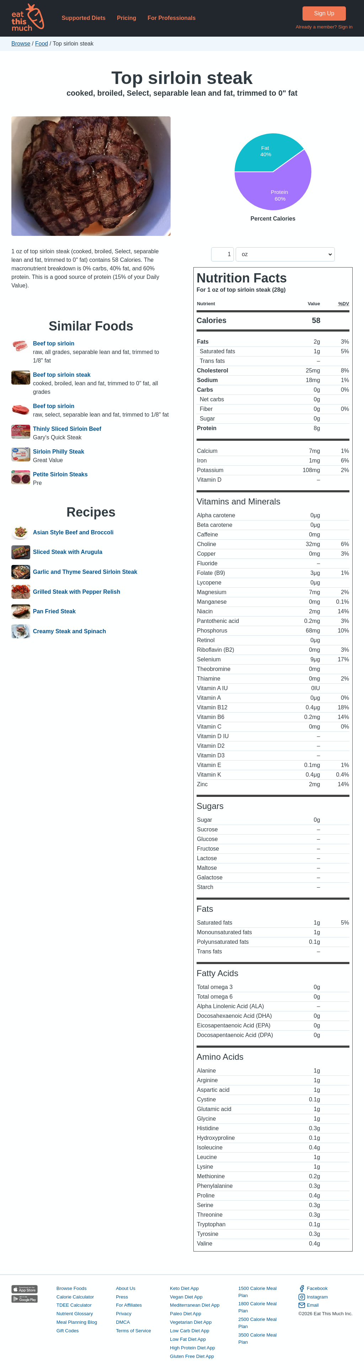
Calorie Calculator (75, 1297)
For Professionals (172, 18)
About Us (125, 1288)
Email (308, 1305)
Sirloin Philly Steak (58, 452)
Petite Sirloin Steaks (60, 474)
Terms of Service (133, 1330)
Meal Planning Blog (77, 1322)
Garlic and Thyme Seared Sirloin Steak (85, 572)
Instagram (313, 1297)
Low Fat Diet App (188, 1339)
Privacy (124, 1313)
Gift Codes (68, 1330)
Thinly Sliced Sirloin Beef (67, 429)
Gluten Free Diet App (192, 1356)
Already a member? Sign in (324, 27)
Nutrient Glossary (75, 1313)
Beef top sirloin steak (62, 375)
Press (122, 1297)
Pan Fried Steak (54, 611)
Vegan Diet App (186, 1297)
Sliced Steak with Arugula (67, 552)
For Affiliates (129, 1305)
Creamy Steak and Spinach (69, 631)
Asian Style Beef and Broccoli (73, 532)
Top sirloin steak (182, 78)
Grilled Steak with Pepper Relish (76, 592)
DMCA (123, 1322)
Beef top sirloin (53, 343)
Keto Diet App (184, 1288)
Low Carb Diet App (189, 1330)
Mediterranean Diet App (194, 1305)
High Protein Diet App (192, 1347)
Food (41, 44)
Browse (20, 44)
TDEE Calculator (74, 1305)
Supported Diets (83, 18)
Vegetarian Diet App (191, 1322)
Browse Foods (72, 1288)
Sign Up (324, 13)
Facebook (312, 1288)
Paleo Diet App (185, 1313)
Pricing (126, 18)
